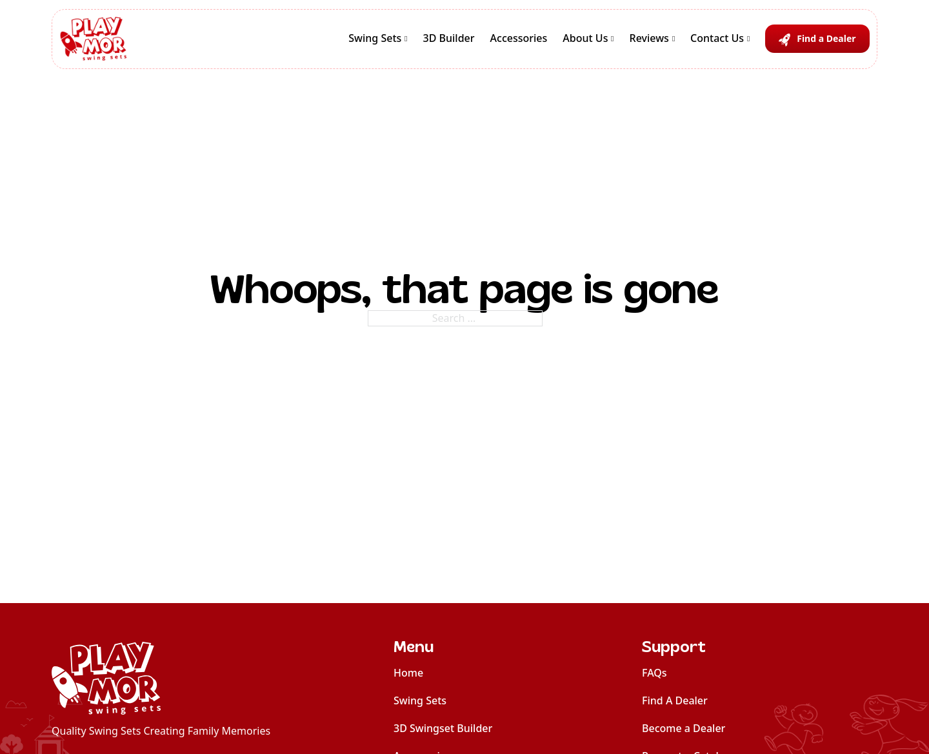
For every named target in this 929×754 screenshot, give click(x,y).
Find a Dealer (826, 38)
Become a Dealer (683, 728)
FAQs (654, 673)
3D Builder (449, 38)
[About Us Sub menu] (612, 39)
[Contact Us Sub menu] (748, 39)
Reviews (649, 38)
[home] (161, 678)
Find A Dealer (675, 700)
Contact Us (717, 38)
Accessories (519, 38)
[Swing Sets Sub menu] (406, 39)
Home (408, 673)
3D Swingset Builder (443, 728)
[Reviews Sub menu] (673, 39)
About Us (585, 38)
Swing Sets (374, 38)
